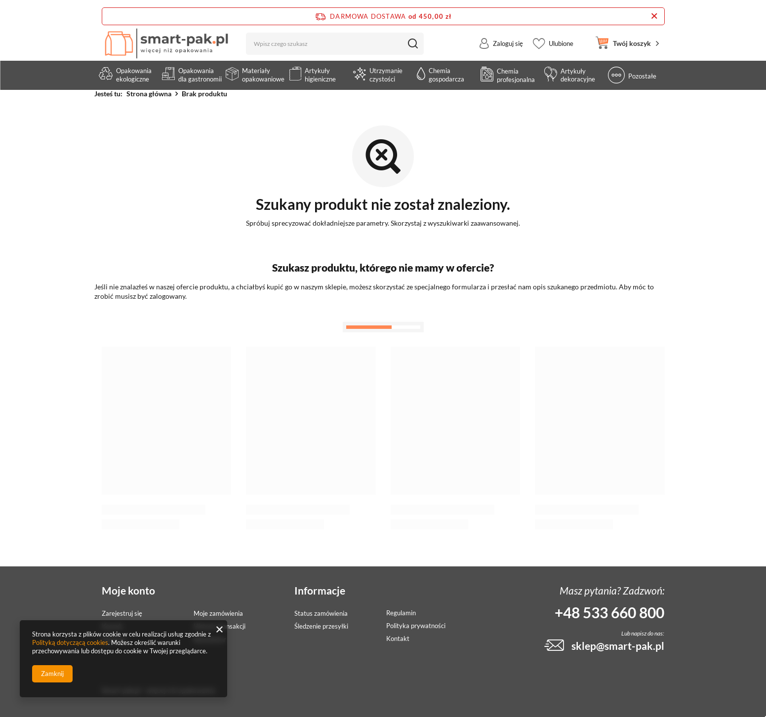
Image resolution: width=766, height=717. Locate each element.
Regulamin (401, 613)
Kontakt (397, 638)
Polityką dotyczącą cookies (70, 642)
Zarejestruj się (122, 613)
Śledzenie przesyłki (321, 626)
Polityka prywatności (415, 626)
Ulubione (561, 51)
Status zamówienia (321, 613)
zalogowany (167, 296)
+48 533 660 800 (609, 612)
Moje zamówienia (218, 613)
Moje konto (128, 590)
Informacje (319, 590)
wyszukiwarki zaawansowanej (473, 223)
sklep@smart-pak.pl (617, 645)
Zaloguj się (508, 51)
